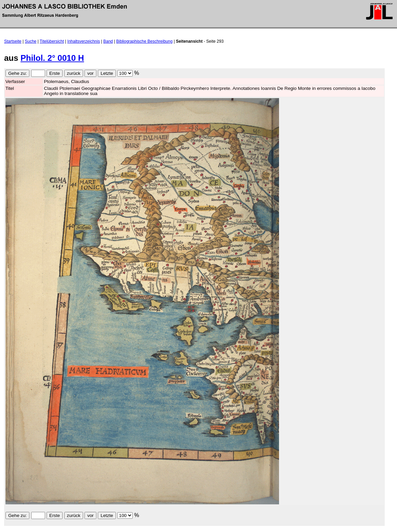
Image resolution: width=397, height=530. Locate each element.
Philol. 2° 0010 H (52, 58)
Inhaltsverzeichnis (83, 41)
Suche (31, 41)
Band (108, 41)
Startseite (13, 41)
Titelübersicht (52, 41)
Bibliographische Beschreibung (144, 41)
